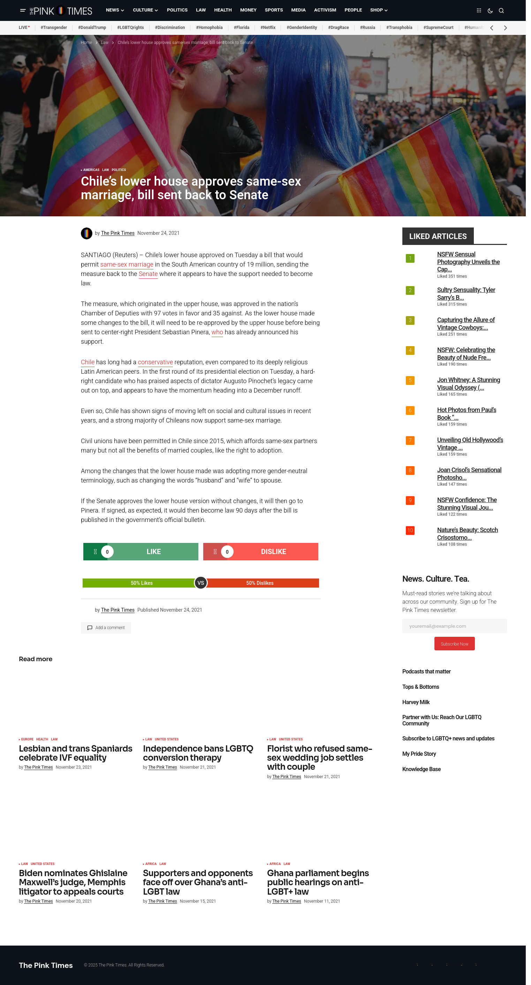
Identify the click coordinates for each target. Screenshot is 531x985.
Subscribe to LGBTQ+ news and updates (448, 738)
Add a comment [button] (110, 628)
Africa (151, 864)
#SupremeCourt (439, 27)
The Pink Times (46, 965)
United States (167, 739)
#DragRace (338, 27)
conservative (155, 362)
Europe (27, 739)
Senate (148, 274)
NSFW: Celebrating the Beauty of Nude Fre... (466, 353)
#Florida (242, 27)
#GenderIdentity (302, 27)
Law (105, 42)
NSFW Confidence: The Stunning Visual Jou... (467, 503)
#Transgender (54, 27)
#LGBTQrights (130, 27)
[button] (23, 10)
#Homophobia (209, 27)
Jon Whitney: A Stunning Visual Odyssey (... (468, 383)
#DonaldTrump (92, 27)
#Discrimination (170, 27)
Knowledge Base (421, 769)
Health (42, 739)
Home (86, 42)
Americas (91, 170)
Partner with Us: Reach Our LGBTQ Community (441, 720)
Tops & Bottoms (420, 687)
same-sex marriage (126, 264)
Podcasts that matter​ (426, 671)
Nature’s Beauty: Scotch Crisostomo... (467, 533)
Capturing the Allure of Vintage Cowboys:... (466, 323)
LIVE (23, 27)
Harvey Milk (416, 702)
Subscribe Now (454, 644)
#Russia (368, 27)
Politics (119, 170)
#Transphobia (399, 27)
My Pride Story (419, 754)
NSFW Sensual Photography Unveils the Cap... (468, 262)
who (217, 332)
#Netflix (267, 27)
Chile (87, 362)
